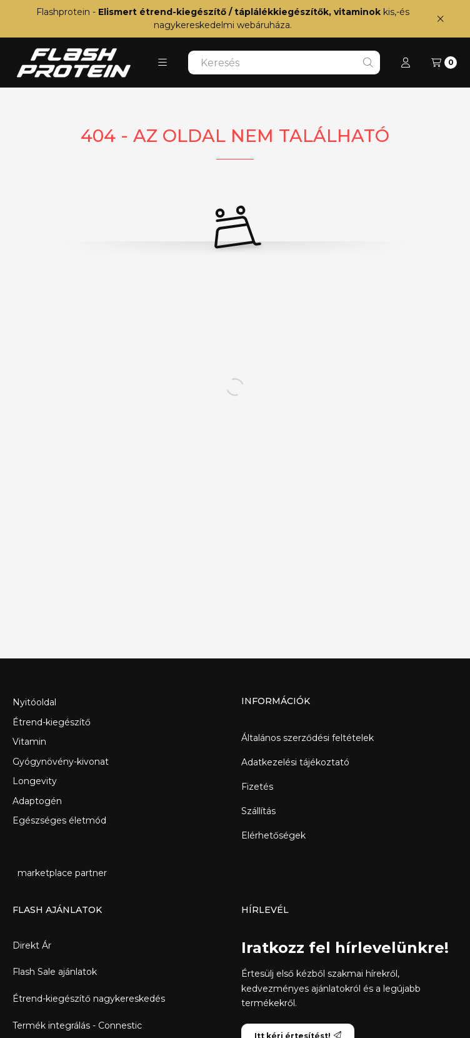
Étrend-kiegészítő (51, 722)
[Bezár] (440, 18)
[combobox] (284, 62)
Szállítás (258, 811)
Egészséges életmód (59, 820)
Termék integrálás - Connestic (77, 1025)
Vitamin (29, 741)
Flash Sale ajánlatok (54, 972)
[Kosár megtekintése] (444, 62)
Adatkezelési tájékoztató (295, 762)
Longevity (34, 781)
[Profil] (405, 62)
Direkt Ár (31, 945)
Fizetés (257, 786)
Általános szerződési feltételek (307, 737)
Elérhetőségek (273, 835)
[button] (162, 62)
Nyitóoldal (34, 702)
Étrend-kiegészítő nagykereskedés (88, 999)
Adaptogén (37, 801)
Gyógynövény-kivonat (60, 761)
